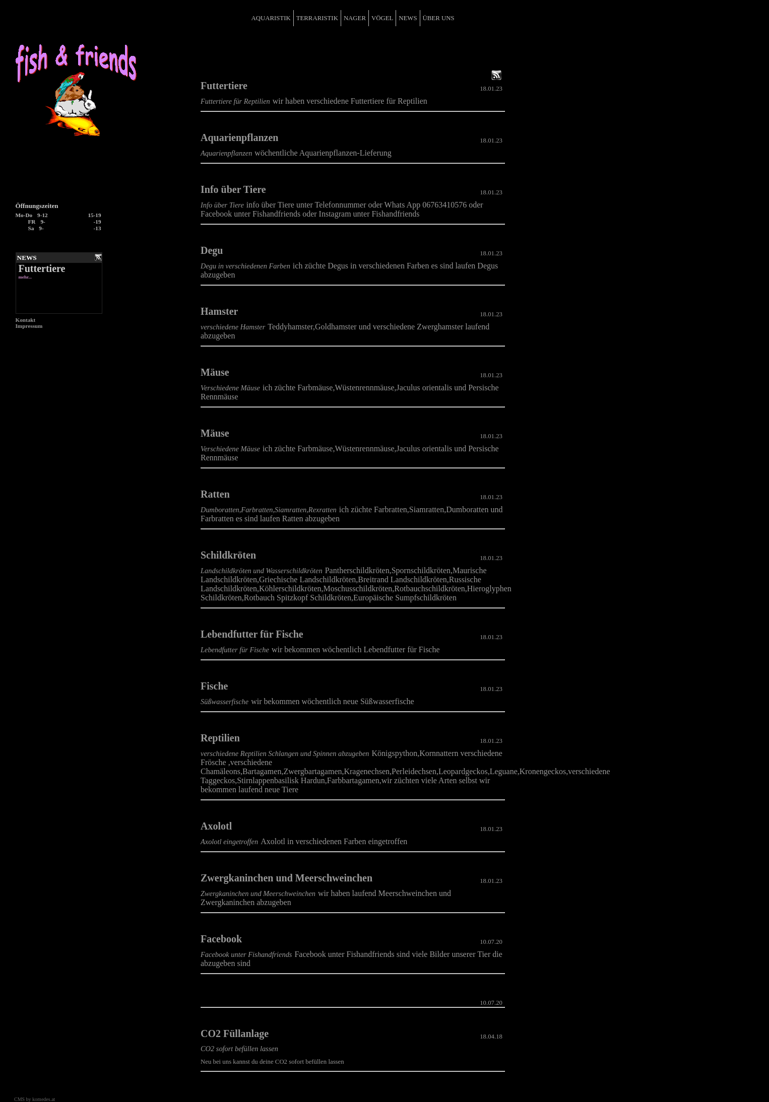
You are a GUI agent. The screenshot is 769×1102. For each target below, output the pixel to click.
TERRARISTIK (317, 18)
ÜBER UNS (439, 18)
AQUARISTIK (270, 18)
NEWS (408, 18)
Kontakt (26, 320)
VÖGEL (382, 18)
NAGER (355, 18)
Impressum (29, 326)
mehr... (25, 277)
